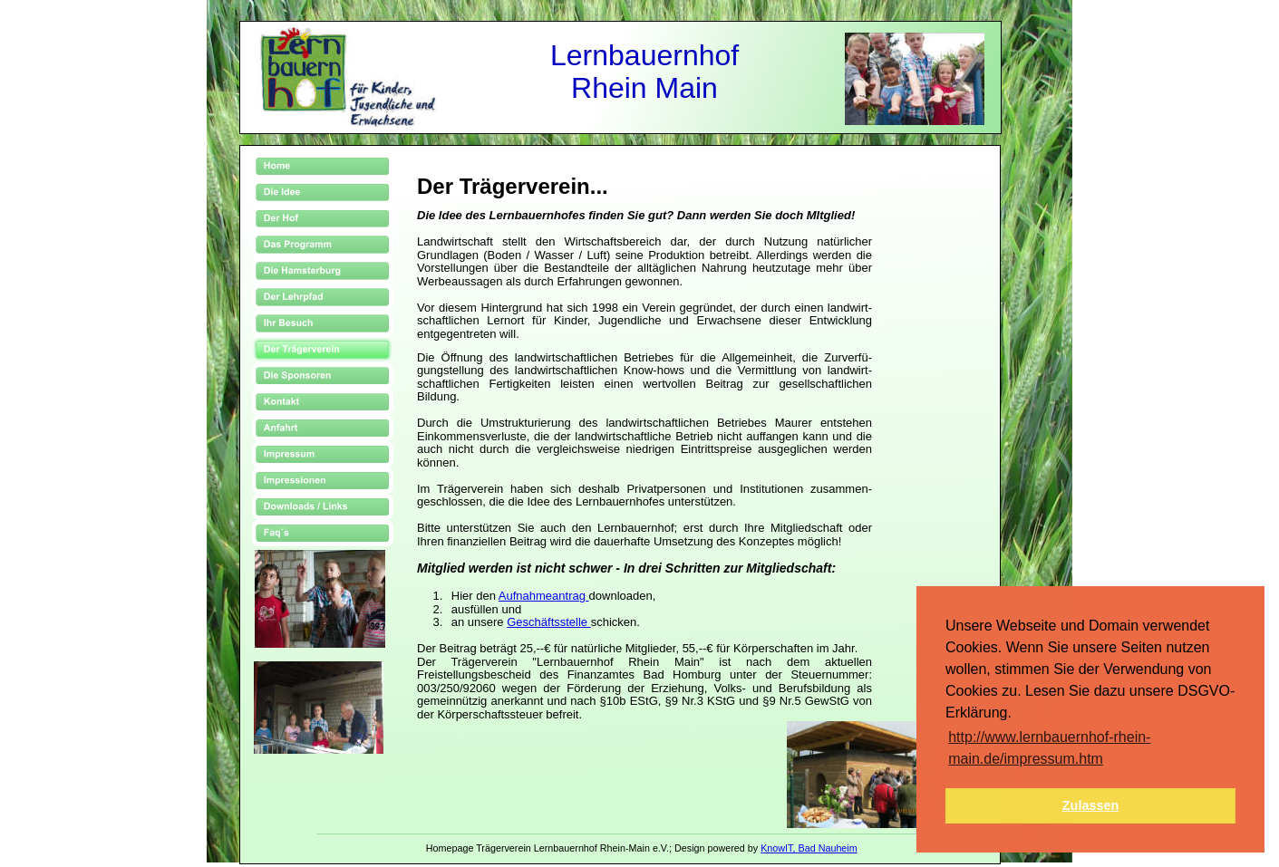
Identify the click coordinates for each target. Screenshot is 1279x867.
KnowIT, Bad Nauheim (809, 848)
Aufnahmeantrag (544, 595)
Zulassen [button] (1090, 805)
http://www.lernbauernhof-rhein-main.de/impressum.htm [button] (1049, 747)
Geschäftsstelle (549, 622)
